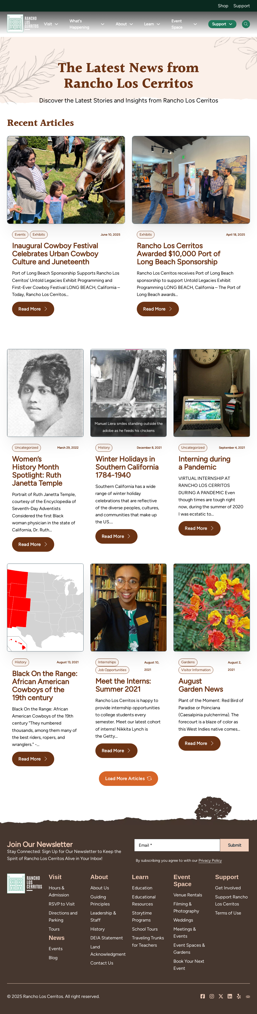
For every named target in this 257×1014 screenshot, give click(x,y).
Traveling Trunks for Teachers (148, 941)
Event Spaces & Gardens (189, 948)
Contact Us (101, 963)
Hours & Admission (59, 891)
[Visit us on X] (221, 997)
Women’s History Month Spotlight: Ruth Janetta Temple (37, 471)
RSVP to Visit (62, 903)
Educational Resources (144, 900)
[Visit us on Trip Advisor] (248, 997)
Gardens (188, 662)
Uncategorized (26, 448)
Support (241, 5)
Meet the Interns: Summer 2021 (123, 685)
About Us (99, 887)
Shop (223, 5)
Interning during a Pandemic (204, 463)
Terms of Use (228, 913)
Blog (53, 957)
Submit (234, 845)
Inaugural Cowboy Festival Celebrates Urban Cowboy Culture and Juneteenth (55, 253)
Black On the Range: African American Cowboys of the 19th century (44, 685)
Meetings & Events (184, 932)
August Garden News (200, 685)
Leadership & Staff (103, 916)
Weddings (183, 920)
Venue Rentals (187, 894)
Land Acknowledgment (107, 950)
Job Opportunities (112, 670)
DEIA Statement (106, 937)
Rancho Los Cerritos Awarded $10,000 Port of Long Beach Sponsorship (178, 253)
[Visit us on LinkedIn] (230, 997)
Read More (33, 309)
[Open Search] (246, 24)
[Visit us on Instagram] (212, 997)
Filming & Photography (186, 907)
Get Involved (228, 887)
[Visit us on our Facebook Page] (203, 997)
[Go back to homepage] (22, 24)
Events (20, 234)
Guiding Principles (100, 900)
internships (107, 662)
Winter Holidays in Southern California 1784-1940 (127, 467)
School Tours (145, 929)
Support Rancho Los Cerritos (231, 900)
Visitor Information (196, 670)
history (104, 448)
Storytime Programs (142, 916)
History (97, 929)
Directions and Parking (63, 916)
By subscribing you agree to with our (179, 860)
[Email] (177, 845)
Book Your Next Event (188, 964)
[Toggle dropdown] (55, 24)
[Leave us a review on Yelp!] (239, 997)
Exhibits (39, 234)
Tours (54, 929)
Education (142, 887)
